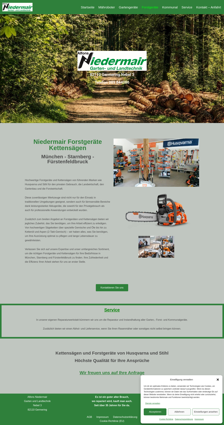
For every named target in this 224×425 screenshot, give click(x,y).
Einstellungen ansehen (206, 411)
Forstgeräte (150, 7)
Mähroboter (106, 7)
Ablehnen (179, 411)
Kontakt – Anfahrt (208, 7)
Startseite (88, 7)
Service (187, 7)
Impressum (199, 419)
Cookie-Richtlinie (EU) (112, 421)
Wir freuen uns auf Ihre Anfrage (111, 372)
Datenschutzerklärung (184, 419)
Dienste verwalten (152, 403)
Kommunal (170, 7)
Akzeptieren (155, 411)
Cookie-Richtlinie (166, 419)
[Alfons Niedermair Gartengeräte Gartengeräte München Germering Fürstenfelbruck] (17, 7)
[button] (217, 379)
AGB (89, 417)
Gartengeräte (128, 7)
